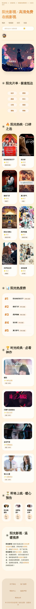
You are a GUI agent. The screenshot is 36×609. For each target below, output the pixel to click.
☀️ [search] (24, 28)
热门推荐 (23, 584)
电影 (3, 23)
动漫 (25, 23)
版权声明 (23, 591)
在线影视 (12, 3)
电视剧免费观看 (22, 3)
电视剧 (11, 23)
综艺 (18, 23)
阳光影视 (4, 3)
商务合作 (18, 598)
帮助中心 (13, 591)
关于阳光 (13, 584)
